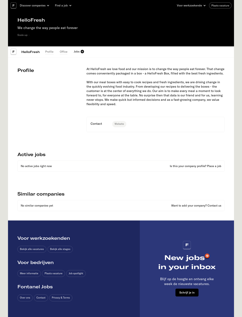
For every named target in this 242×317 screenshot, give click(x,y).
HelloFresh (30, 52)
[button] (35, 5)
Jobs (77, 51)
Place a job (214, 166)
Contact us (214, 205)
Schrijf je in (187, 292)
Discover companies (33, 5)
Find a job (61, 5)
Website (119, 123)
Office (63, 51)
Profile (49, 51)
